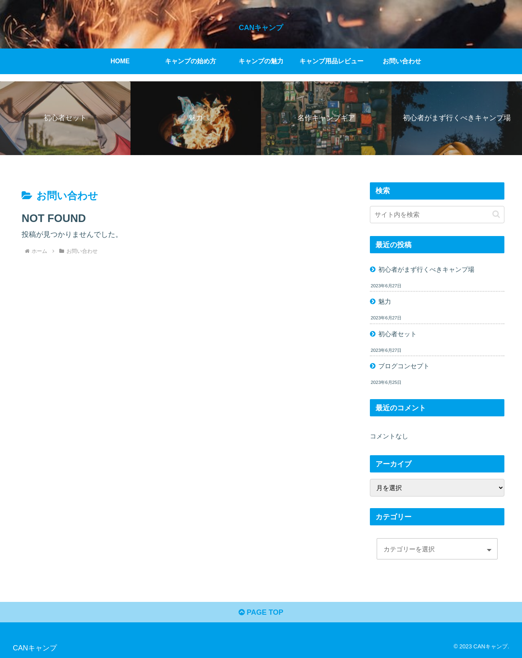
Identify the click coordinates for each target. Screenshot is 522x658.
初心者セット (397, 333)
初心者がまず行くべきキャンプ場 (426, 269)
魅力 (384, 301)
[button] (496, 214)
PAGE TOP (261, 612)
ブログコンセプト (404, 365)
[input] (437, 214)
